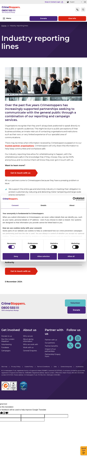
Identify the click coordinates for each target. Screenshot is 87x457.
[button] (83, 9)
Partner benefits (51, 346)
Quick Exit (83, 450)
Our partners (50, 343)
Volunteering (6, 344)
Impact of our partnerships (50, 350)
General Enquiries (30, 351)
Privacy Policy (16, 366)
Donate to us (6, 336)
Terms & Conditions (43, 366)
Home (3, 26)
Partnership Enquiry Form (52, 355)
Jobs (55, 366)
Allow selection (43, 257)
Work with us (28, 347)
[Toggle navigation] (14, 18)
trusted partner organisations (19, 146)
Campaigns (5, 351)
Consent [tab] (15, 205)
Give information (72, 18)
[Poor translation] (5, 412)
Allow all (71, 257)
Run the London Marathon (7, 340)
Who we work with (30, 344)
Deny (16, 257)
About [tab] (71, 205)
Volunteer (75, 303)
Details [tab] (43, 205)
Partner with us (51, 340)
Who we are (28, 336)
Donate (43, 18)
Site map (4, 366)
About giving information (28, 340)
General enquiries (66, 366)
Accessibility (80, 366)
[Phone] (77, 9)
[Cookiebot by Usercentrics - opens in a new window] (74, 198)
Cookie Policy (28, 366)
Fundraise (5, 347)
